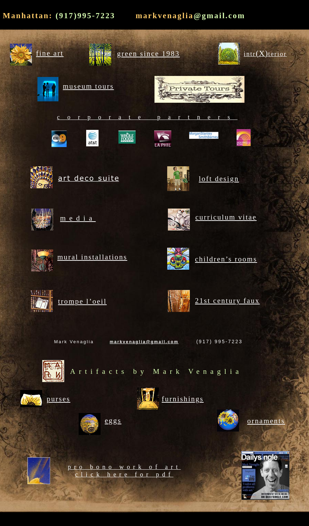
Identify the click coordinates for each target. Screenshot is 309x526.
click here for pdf (124, 474)
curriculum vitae (226, 217)
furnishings (183, 399)
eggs (113, 420)
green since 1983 (148, 53)
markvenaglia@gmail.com (144, 341)
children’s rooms (226, 259)
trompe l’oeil (82, 301)
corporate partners (147, 117)
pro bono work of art (124, 466)
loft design (219, 179)
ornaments (266, 421)
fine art (50, 53)
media (78, 218)
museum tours (88, 86)
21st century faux (227, 300)
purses (58, 399)
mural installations (92, 257)
